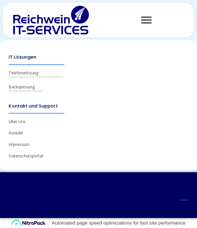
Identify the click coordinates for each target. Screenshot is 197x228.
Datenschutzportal (26, 155)
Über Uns (17, 121)
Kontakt (16, 133)
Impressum (19, 144)
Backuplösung (22, 87)
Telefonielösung (23, 73)
